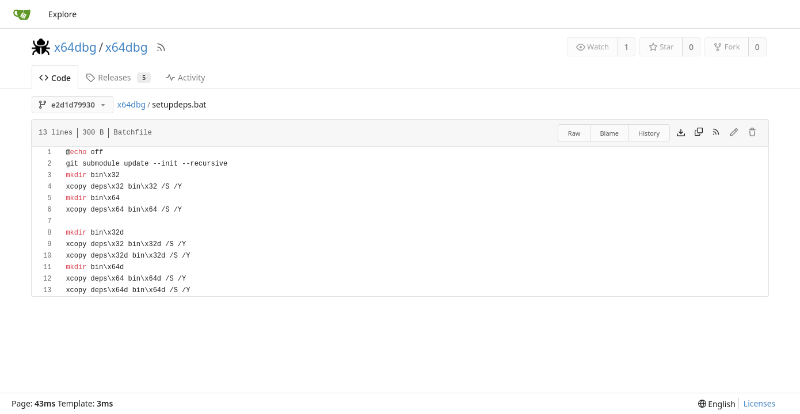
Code (55, 77)
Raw (574, 133)
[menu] (717, 403)
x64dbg (75, 47)
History (649, 133)
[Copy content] (698, 133)
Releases (118, 77)
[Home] (22, 14)
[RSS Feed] (161, 47)
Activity (185, 77)
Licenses (760, 403)
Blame (609, 133)
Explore (62, 14)
